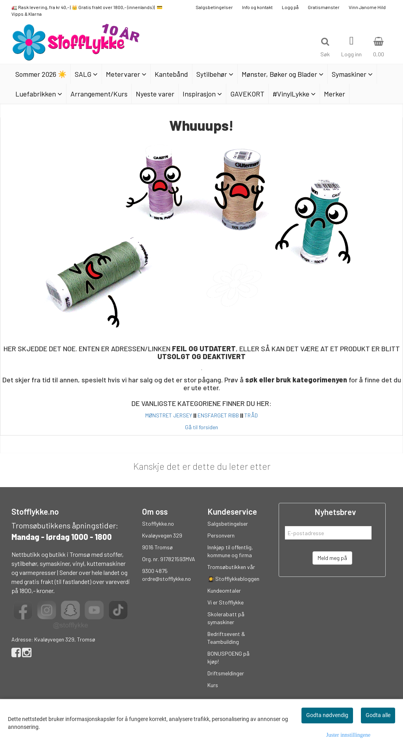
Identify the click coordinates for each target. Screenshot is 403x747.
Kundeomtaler (224, 590)
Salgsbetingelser (214, 7)
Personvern (221, 535)
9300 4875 (155, 570)
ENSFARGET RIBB (218, 415)
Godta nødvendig (327, 715)
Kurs (212, 685)
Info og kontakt (257, 7)
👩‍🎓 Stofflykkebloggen (233, 578)
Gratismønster (324, 7)
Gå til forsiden (201, 427)
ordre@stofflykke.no (166, 578)
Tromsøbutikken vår (231, 566)
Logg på (290, 7)
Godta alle (378, 715)
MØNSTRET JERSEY (168, 415)
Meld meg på (332, 557)
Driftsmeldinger (225, 673)
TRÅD (251, 415)
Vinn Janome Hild (367, 7)
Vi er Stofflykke (225, 602)
